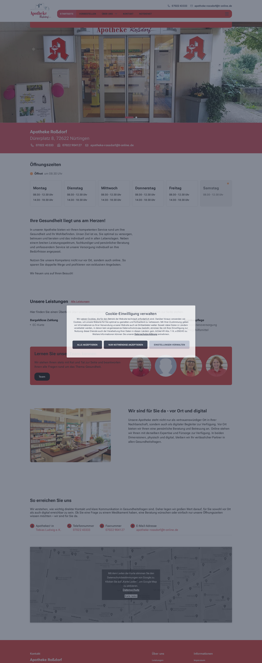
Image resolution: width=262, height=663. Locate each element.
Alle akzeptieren (87, 345)
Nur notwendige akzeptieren (125, 345)
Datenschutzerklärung (145, 334)
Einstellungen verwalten (169, 345)
